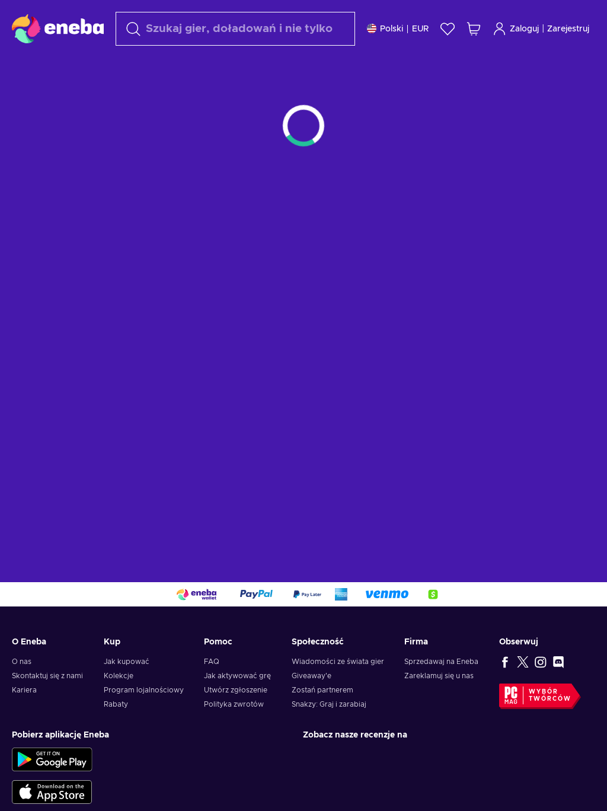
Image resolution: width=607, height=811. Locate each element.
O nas (21, 661)
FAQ (211, 661)
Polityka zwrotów (234, 704)
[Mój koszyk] (474, 29)
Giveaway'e (311, 675)
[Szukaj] (235, 28)
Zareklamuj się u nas (439, 675)
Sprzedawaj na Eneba (441, 661)
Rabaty (116, 704)
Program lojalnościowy (144, 690)
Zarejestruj (568, 29)
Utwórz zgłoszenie (235, 690)
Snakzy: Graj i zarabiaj (329, 704)
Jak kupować (126, 661)
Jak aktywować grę (237, 675)
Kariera (24, 690)
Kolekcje (118, 675)
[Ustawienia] (398, 28)
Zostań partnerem (322, 690)
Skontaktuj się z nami (47, 675)
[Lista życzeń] (448, 29)
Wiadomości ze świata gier (338, 661)
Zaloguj (516, 28)
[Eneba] (58, 28)
